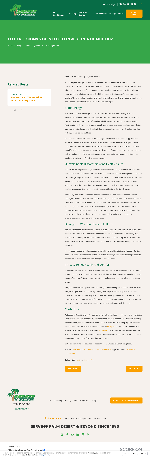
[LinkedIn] (77, 434)
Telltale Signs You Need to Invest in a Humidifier (92, 349)
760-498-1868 (128, 4)
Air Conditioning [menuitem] (58, 13)
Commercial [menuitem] (101, 13)
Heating (79, 360)
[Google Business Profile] (62, 434)
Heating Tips (89, 360)
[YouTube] (72, 434)
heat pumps (112, 326)
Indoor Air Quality (81, 400)
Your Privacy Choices (36, 450)
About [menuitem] (121, 13)
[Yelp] (88, 434)
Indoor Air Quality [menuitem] (83, 13)
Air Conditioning (55, 400)
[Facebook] (67, 434)
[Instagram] (83, 434)
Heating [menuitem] (72, 13)
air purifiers (104, 330)
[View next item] (20, 110)
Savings (94, 400)
